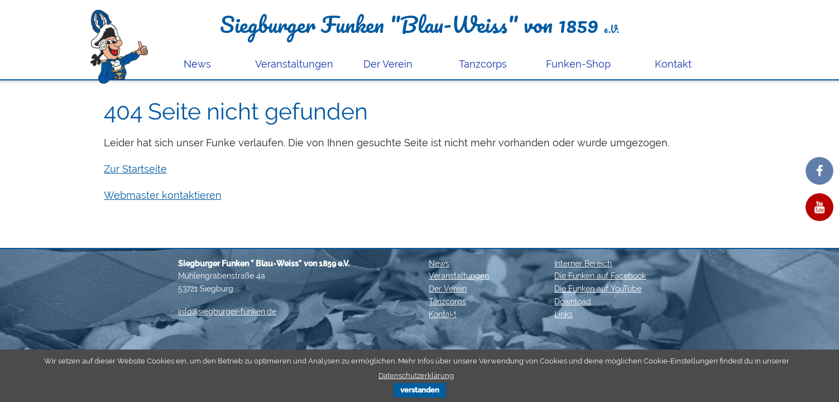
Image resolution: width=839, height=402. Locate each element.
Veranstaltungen (294, 64)
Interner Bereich (583, 263)
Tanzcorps (483, 64)
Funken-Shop (578, 64)
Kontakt (673, 64)
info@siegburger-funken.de (227, 311)
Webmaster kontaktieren (163, 195)
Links (563, 314)
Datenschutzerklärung (416, 375)
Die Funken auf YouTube (597, 288)
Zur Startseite (135, 169)
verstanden (419, 390)
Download (572, 301)
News (197, 64)
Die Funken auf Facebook (600, 275)
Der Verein (388, 64)
